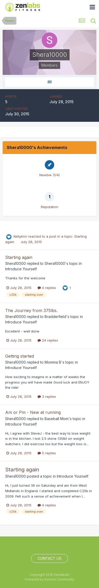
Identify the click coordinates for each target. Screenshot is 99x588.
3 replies (47, 396)
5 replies (47, 453)
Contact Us (49, 558)
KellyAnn (20, 236)
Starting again (18, 257)
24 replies (48, 340)
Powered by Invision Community (49, 579)
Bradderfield (55, 316)
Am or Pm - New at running (33, 412)
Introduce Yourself (21, 269)
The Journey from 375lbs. (31, 310)
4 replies (47, 288)
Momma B (53, 362)
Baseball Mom (57, 418)
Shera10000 (15, 263)
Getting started (19, 356)
